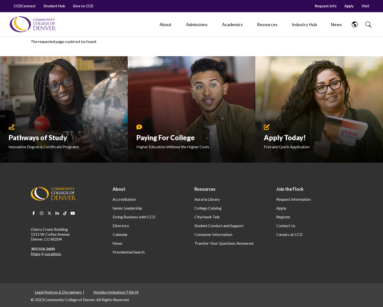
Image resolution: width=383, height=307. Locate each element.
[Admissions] (196, 24)
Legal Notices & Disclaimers (58, 292)
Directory (121, 225)
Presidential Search (129, 252)
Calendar (120, 234)
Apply (349, 6)
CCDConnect (25, 6)
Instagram (41, 213)
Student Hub (54, 6)
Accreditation (124, 199)
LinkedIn (57, 213)
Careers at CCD (289, 234)
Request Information (293, 199)
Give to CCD (83, 6)
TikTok (65, 213)
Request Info (326, 6)
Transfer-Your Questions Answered (223, 243)
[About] (165, 24)
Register (283, 216)
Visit (365, 6)
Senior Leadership (127, 208)
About (119, 189)
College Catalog (208, 208)
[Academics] (232, 24)
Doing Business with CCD (134, 216)
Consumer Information (213, 234)
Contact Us (285, 225)
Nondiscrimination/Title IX (115, 292)
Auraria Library (207, 199)
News (117, 243)
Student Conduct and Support (219, 225)
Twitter (49, 213)
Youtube (73, 213)
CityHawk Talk (207, 216)
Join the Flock (290, 189)
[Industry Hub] (304, 24)
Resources (204, 189)
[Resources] (267, 24)
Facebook (34, 213)
